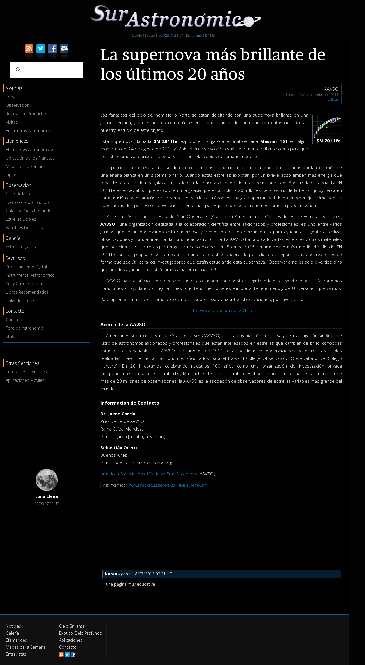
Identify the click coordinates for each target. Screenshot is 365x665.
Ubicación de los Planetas (30, 158)
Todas (11, 96)
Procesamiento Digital (26, 267)
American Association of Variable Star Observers (148, 474)
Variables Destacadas (26, 227)
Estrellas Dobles (21, 219)
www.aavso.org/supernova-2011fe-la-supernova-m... (169, 485)
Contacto (14, 319)
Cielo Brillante (18, 194)
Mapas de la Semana (26, 166)
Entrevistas (16, 654)
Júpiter (12, 175)
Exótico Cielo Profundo (27, 202)
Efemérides (16, 640)
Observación (17, 105)
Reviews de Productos (26, 113)
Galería (12, 633)
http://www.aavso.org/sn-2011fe (221, 310)
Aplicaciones (70, 640)
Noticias (333, 99)
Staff (10, 336)
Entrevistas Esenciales (26, 371)
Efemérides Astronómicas (30, 149)
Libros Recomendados (27, 292)
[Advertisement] (46, 424)
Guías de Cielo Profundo (29, 211)
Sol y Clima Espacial (24, 283)
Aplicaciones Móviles (25, 380)
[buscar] (45, 70)
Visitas (12, 122)
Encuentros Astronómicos (30, 130)
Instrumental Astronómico (30, 275)
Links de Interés (20, 300)
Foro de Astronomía (25, 328)
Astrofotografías (21, 246)
